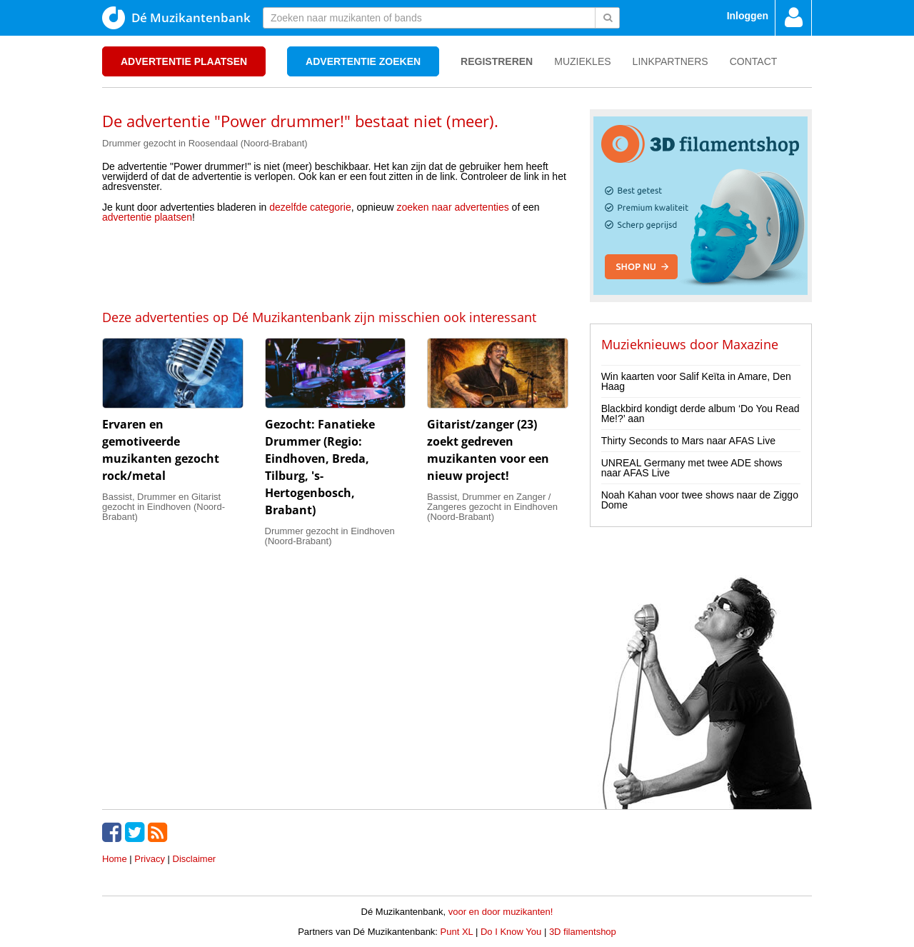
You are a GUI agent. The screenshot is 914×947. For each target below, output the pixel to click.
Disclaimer (194, 858)
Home (114, 858)
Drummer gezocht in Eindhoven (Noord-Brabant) (330, 536)
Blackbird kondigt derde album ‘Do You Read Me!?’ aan (700, 413)
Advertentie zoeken (363, 61)
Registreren (497, 61)
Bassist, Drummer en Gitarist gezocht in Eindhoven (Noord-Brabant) (163, 506)
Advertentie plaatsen (184, 61)
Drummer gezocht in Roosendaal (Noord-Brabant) (205, 143)
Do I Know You (511, 931)
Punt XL (457, 931)
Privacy (149, 858)
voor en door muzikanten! (500, 911)
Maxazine (750, 344)
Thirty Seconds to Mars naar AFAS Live (688, 440)
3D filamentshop (582, 931)
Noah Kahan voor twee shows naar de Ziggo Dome (699, 500)
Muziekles (582, 61)
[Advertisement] (335, 265)
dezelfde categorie (310, 207)
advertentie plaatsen (147, 217)
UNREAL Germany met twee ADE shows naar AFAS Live (692, 467)
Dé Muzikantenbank (176, 17)
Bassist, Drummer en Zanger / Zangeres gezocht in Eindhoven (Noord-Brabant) (492, 506)
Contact (754, 61)
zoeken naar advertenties (453, 207)
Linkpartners (670, 61)
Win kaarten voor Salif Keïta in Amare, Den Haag (696, 381)
